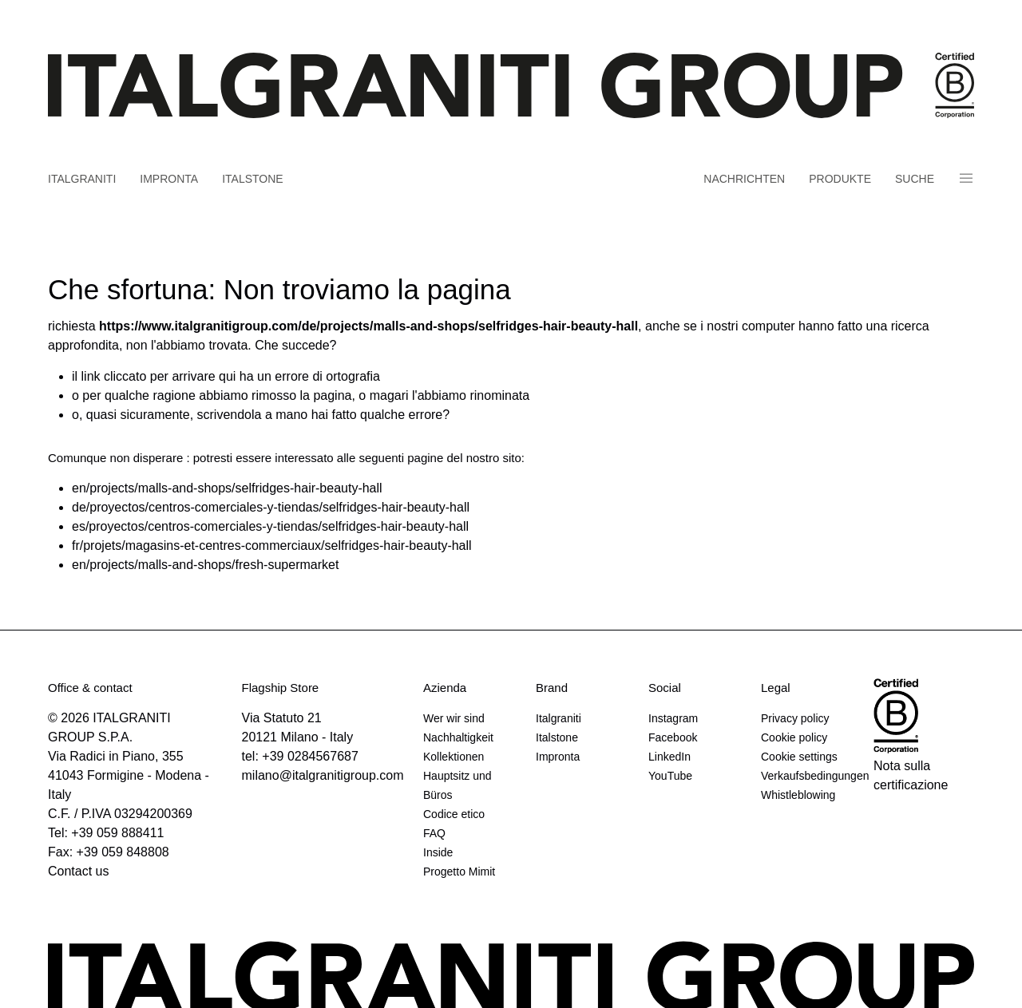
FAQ (434, 833)
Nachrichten (744, 178)
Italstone (252, 178)
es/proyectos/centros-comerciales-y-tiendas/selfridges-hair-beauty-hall (270, 526)
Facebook (672, 737)
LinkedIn (669, 756)
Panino (966, 178)
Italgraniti (82, 178)
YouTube (670, 775)
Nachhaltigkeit (458, 737)
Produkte (840, 178)
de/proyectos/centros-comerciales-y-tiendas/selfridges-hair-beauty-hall (270, 507)
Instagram (673, 718)
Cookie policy (794, 737)
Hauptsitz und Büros (457, 785)
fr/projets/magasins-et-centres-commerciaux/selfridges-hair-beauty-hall (272, 545)
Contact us (78, 871)
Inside (438, 852)
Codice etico (454, 814)
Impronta (169, 178)
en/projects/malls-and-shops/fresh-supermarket (205, 564)
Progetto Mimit (459, 871)
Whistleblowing (798, 795)
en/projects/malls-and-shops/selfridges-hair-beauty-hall (227, 488)
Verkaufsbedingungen (811, 775)
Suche (914, 178)
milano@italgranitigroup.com (323, 775)
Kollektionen (453, 756)
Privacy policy (795, 718)
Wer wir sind (454, 718)
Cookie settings (799, 756)
